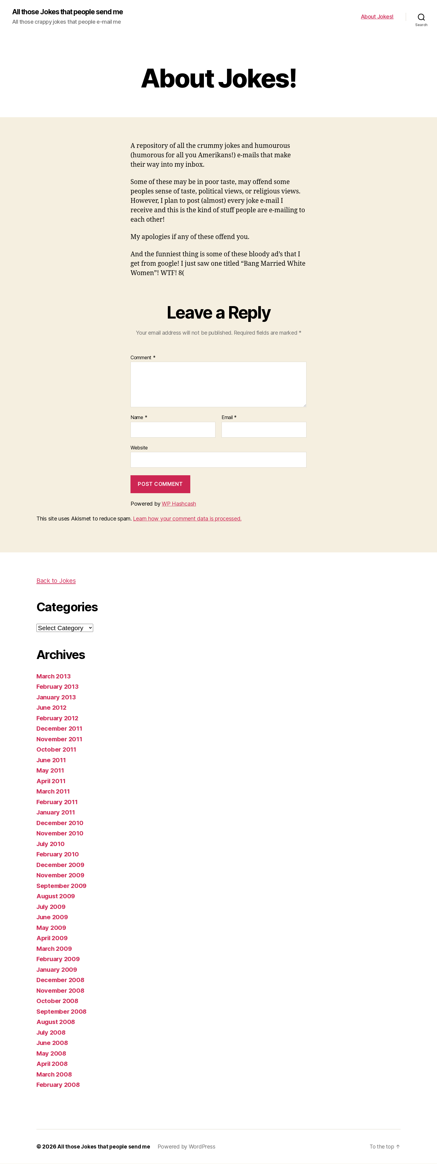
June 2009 (52, 917)
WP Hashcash (179, 504)
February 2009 (59, 959)
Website (139, 448)
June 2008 (52, 1043)
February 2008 (59, 1085)
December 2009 (61, 865)
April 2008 (52, 1064)
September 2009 (62, 886)
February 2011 (58, 802)
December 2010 (60, 823)
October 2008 (57, 1001)
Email (229, 418)
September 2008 (62, 1012)
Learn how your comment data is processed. (187, 519)
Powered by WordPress (188, 1147)
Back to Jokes (57, 581)
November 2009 (61, 875)
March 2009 (54, 949)
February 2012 (58, 718)
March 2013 (54, 676)
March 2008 (54, 1074)
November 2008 (61, 991)
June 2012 (52, 708)
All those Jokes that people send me (71, 12)
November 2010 (60, 833)
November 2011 (60, 739)
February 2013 (58, 687)
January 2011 (56, 812)
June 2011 (52, 760)
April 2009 (52, 938)
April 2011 (51, 781)
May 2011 (50, 770)
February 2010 (58, 854)
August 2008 (56, 1022)
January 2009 (57, 970)
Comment (143, 358)
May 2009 (51, 928)
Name (138, 418)
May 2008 (51, 1053)
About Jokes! (377, 17)
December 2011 (60, 728)
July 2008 (51, 1032)
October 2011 (56, 749)
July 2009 (51, 907)
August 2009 (56, 896)
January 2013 (57, 697)
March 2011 (53, 791)
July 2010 (51, 844)
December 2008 (61, 980)
